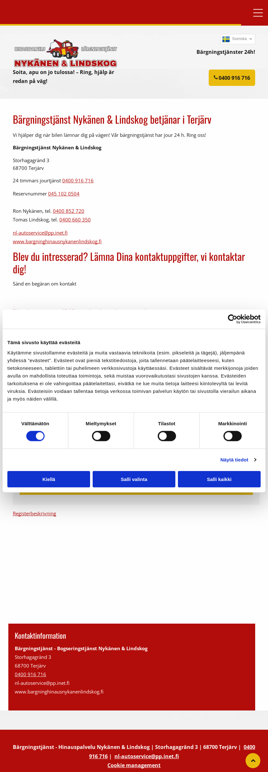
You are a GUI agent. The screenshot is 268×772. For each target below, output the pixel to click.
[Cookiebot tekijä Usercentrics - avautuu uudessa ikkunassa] (233, 319)
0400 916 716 (78, 180)
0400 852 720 (68, 211)
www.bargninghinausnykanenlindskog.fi (57, 241)
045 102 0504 (64, 193)
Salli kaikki (219, 479)
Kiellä (48, 479)
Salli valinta (134, 479)
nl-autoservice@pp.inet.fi (40, 232)
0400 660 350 (75, 219)
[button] (258, 13)
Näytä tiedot (234, 459)
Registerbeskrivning (34, 513)
